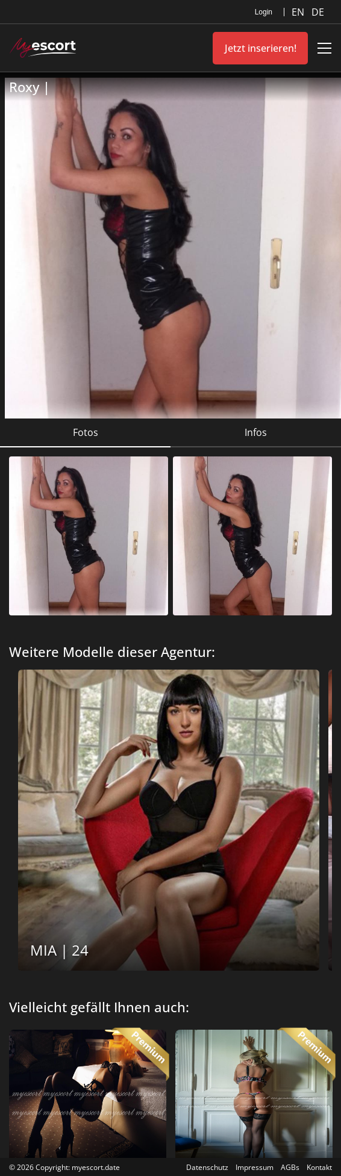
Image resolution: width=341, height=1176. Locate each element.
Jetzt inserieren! (260, 48)
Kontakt (319, 1167)
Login (263, 12)
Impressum (255, 1167)
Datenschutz (207, 1167)
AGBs (290, 1167)
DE (317, 12)
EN (299, 12)
